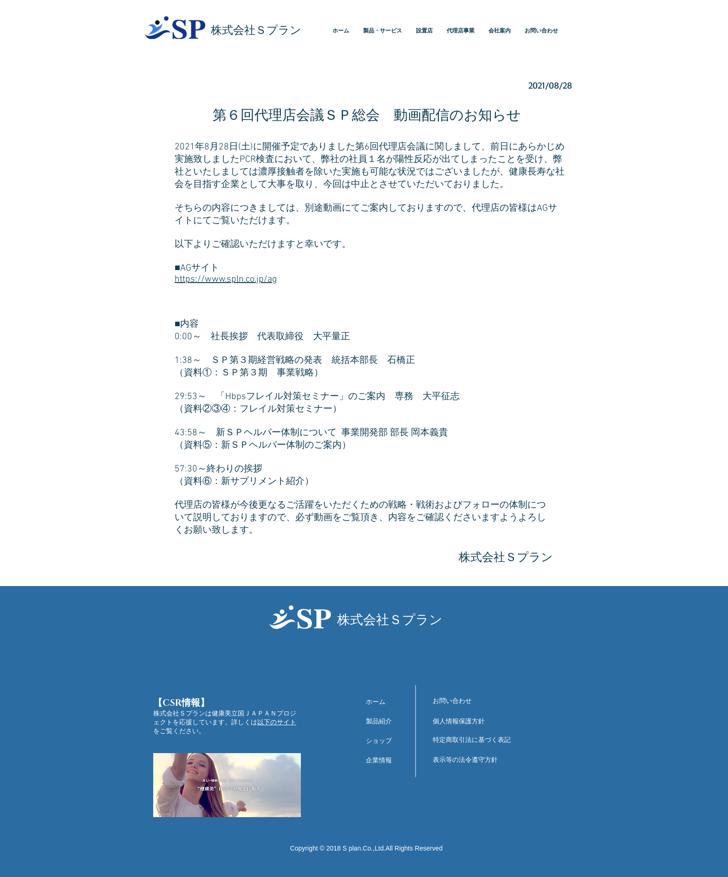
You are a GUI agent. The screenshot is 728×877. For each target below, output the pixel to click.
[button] (382, 30)
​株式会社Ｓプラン (256, 30)
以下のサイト (276, 722)
